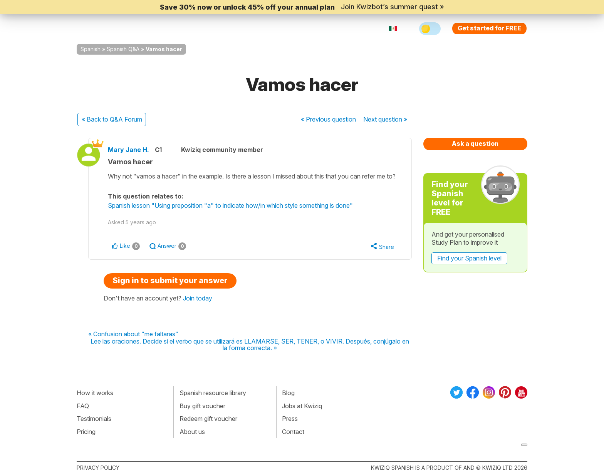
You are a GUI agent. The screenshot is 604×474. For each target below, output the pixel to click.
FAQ (83, 406)
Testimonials (94, 418)
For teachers (269, 28)
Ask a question (475, 143)
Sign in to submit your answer (170, 280)
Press (290, 418)
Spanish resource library (213, 393)
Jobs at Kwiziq (302, 406)
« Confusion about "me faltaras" (133, 334)
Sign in (342, 28)
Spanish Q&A (123, 49)
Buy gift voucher (202, 406)
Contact (293, 432)
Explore (224, 28)
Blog (288, 393)
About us (192, 432)
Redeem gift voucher (208, 418)
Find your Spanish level (469, 258)
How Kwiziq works (171, 28)
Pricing (311, 28)
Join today (197, 298)
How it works (95, 393)
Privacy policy (98, 467)
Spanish (91, 49)
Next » (385, 119)
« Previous (328, 119)
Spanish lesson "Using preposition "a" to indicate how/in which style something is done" (230, 205)
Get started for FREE (489, 28)
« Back (112, 119)
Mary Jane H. (128, 150)
